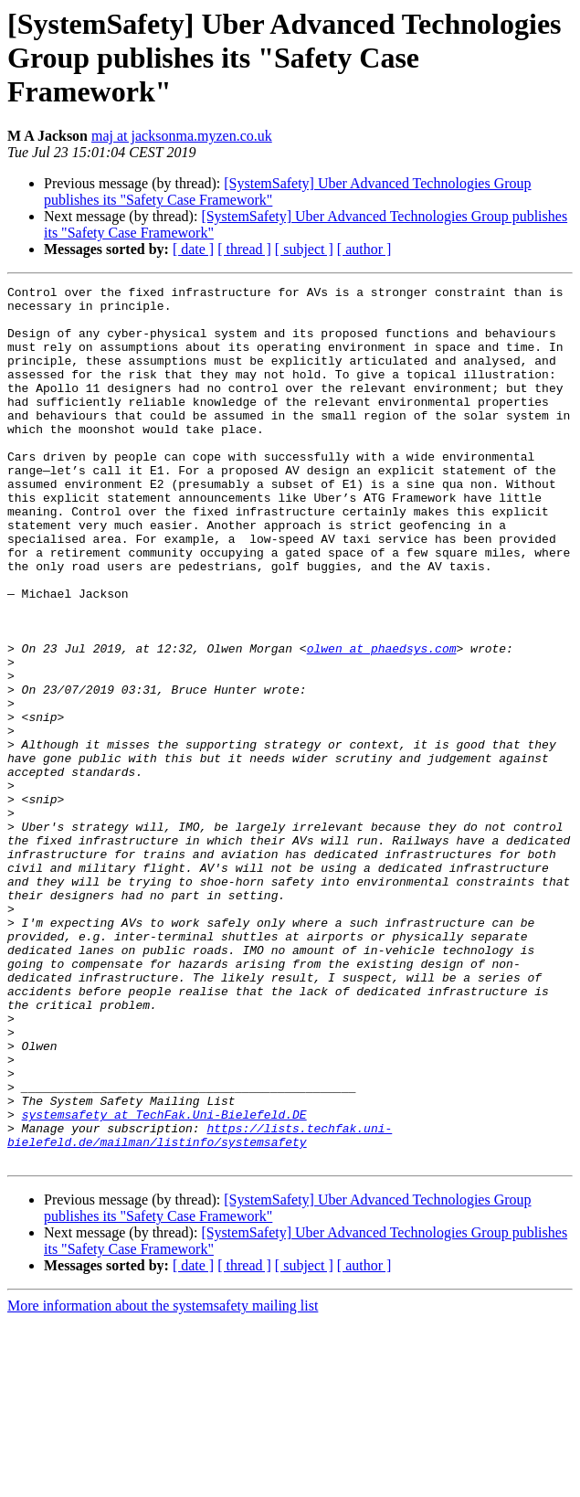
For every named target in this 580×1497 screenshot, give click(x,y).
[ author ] (364, 249)
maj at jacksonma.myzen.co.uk (181, 135)
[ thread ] (244, 249)
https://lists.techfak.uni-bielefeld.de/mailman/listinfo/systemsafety (199, 1306)
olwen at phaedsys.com (382, 722)
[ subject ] (304, 249)
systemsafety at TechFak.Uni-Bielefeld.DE (164, 1281)
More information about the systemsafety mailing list (162, 1481)
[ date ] (193, 249)
